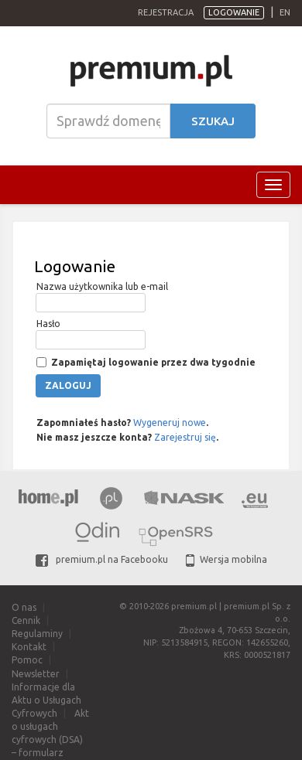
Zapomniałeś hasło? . (121, 422)
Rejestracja (166, 12)
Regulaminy (37, 634)
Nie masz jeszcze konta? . (126, 437)
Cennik (26, 620)
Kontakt (29, 647)
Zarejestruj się (185, 437)
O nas (24, 607)
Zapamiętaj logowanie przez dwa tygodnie (152, 362)
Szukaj (213, 121)
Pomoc (27, 660)
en (285, 12)
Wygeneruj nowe (169, 422)
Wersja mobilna (226, 559)
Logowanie (233, 12)
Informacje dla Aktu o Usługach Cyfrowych (46, 700)
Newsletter (36, 674)
